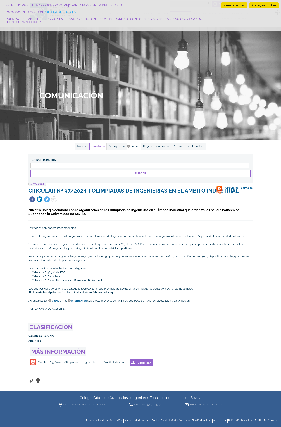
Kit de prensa (117, 146)
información (79, 300)
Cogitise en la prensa (156, 146)
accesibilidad (132, 420)
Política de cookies (59, 12)
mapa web (116, 420)
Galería (134, 146)
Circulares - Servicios (239, 187)
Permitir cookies (234, 5)
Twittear (47, 199)
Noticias (82, 146)
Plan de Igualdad (201, 420)
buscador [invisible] (97, 420)
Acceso (145, 420)
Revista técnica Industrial (188, 146)
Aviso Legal (220, 420)
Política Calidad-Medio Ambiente (171, 420)
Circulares (98, 146)
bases (55, 300)
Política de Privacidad (240, 420)
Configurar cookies (264, 5)
